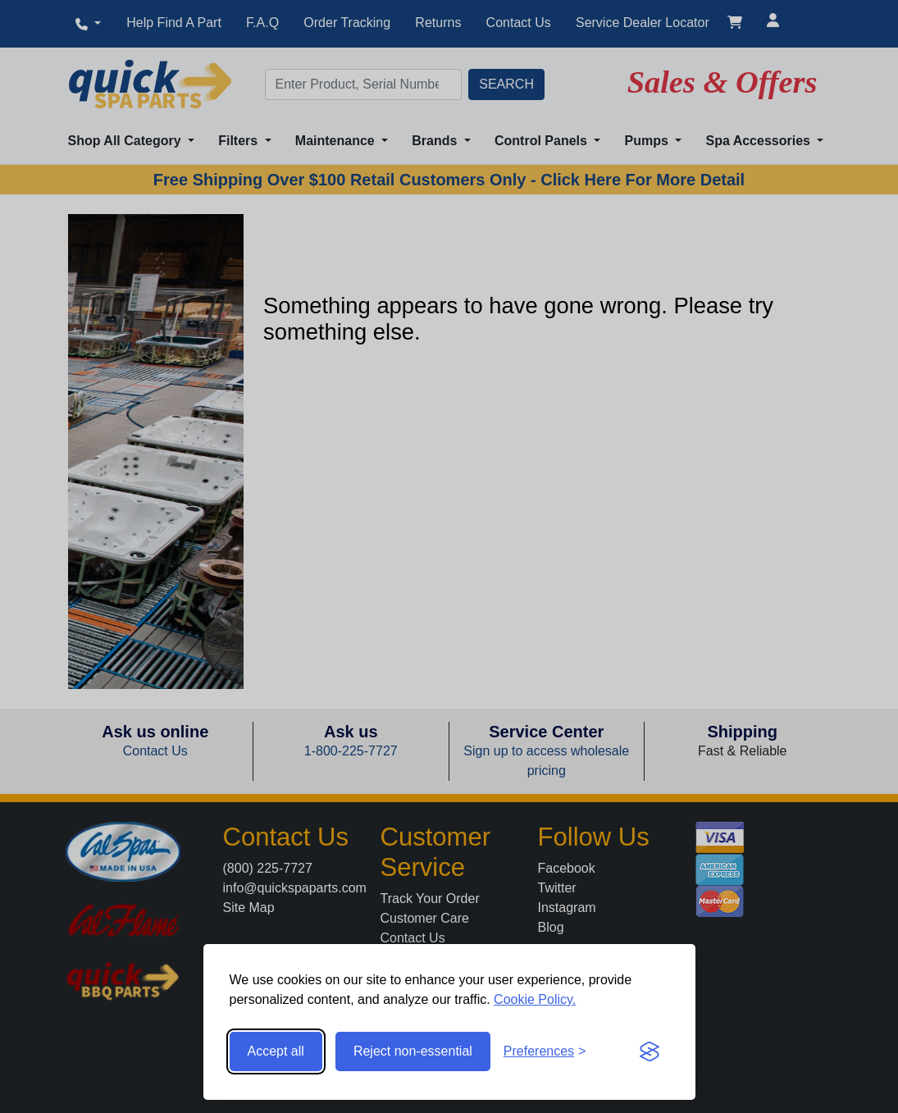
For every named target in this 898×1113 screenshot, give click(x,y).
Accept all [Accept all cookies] (276, 1051)
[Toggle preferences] (545, 1051)
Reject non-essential (412, 1051)
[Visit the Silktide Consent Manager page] (649, 1051)
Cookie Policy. (535, 999)
